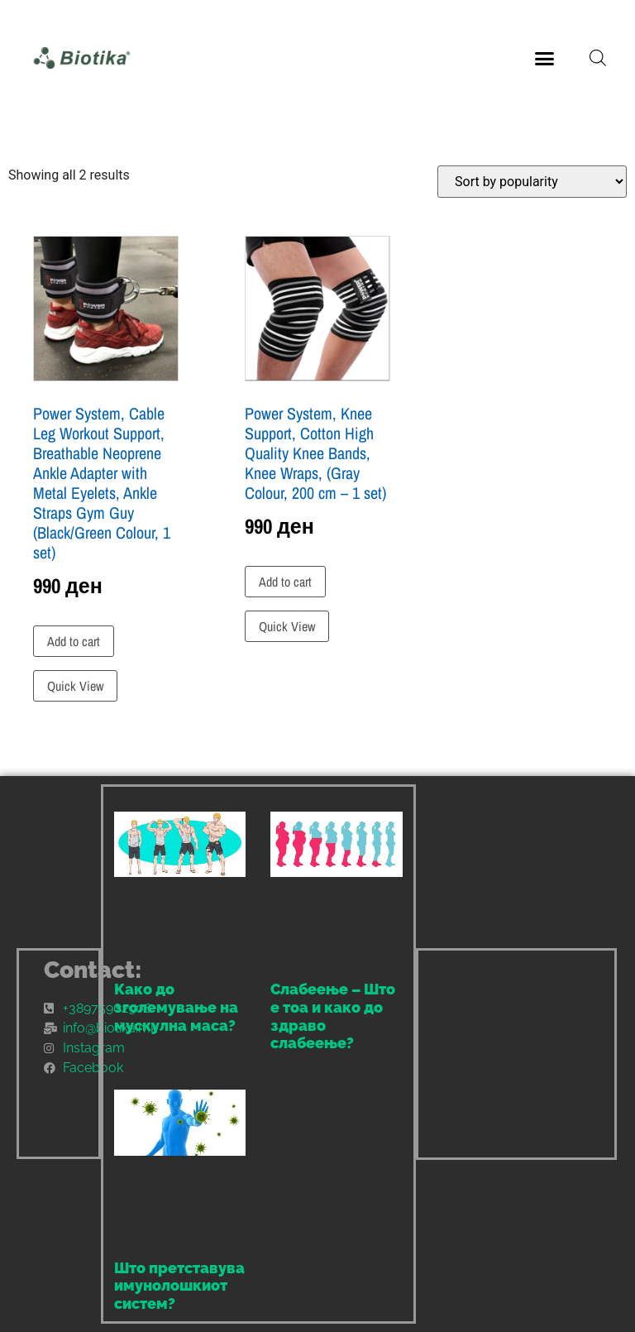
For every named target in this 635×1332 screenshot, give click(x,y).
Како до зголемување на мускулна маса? (176, 1006)
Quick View (75, 686)
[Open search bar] (598, 58)
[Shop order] (532, 181)
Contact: (93, 970)
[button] (545, 58)
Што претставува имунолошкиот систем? (179, 1285)
